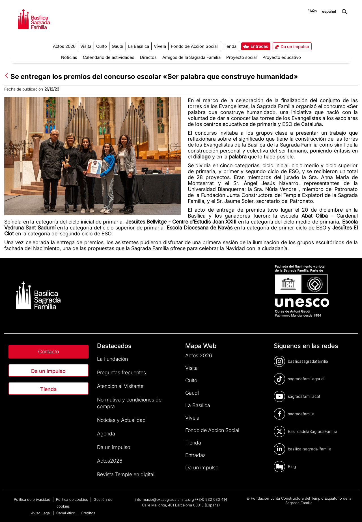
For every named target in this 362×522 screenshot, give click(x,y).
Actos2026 (109, 461)
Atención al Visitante (120, 386)
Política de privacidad (32, 499)
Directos (148, 57)
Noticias (69, 57)
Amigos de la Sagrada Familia (191, 57)
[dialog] (351, 510)
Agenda (106, 434)
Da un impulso (48, 371)
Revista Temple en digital (125, 474)
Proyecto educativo (281, 57)
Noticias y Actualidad (121, 420)
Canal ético (66, 513)
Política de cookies (72, 499)
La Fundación (112, 359)
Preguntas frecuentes (121, 372)
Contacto (48, 352)
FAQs (312, 10)
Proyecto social (241, 57)
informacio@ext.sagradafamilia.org (164, 499)
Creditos (88, 513)
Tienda (48, 389)
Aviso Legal (41, 513)
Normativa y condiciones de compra (129, 403)
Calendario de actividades (108, 57)
